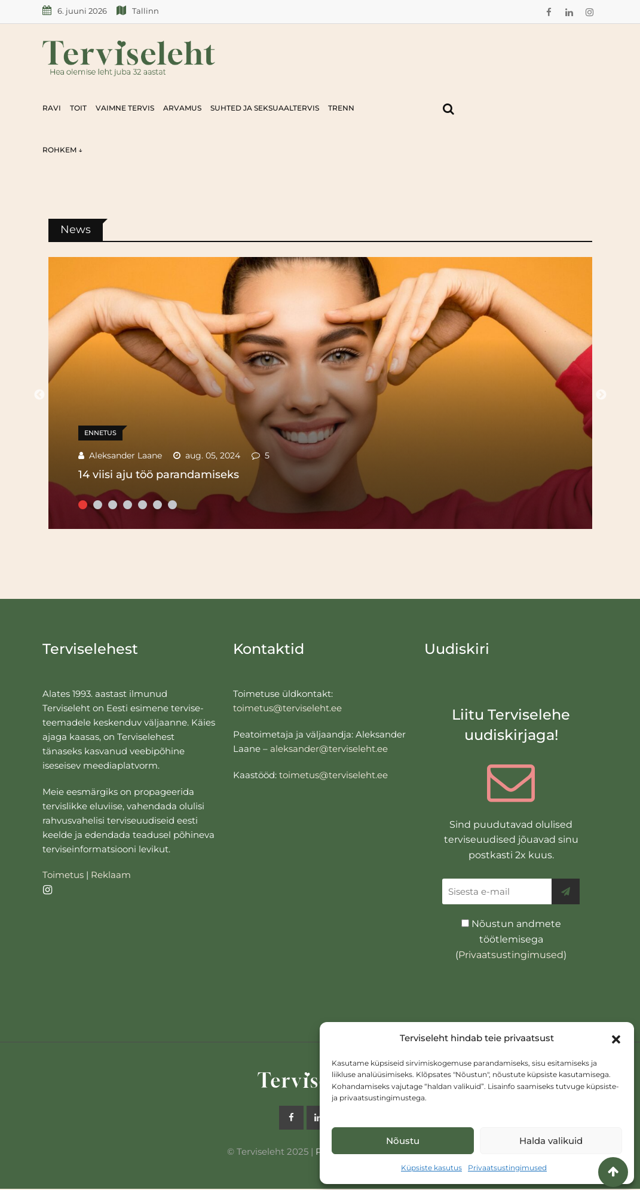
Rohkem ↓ (62, 149)
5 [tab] (142, 504)
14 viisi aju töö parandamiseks (158, 474)
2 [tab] (97, 504)
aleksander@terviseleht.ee (329, 748)
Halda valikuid (551, 1140)
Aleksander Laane (125, 455)
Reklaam (111, 874)
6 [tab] (157, 504)
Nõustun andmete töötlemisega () (510, 939)
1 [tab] (82, 504)
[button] (616, 1038)
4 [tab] (127, 504)
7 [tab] (172, 504)
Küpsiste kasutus (431, 1167)
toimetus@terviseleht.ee (287, 708)
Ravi (51, 107)
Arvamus (182, 107)
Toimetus (63, 874)
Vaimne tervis (125, 107)
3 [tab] (112, 504)
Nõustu (402, 1140)
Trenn (341, 107)
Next (601, 395)
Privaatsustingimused (507, 1167)
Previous (39, 395)
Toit (78, 107)
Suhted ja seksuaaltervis (264, 107)
